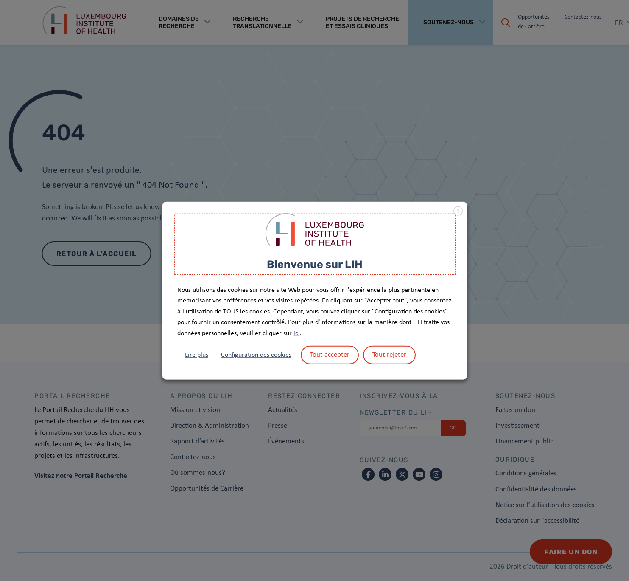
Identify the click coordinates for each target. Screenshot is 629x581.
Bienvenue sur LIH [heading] (315, 264)
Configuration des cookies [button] (256, 354)
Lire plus (196, 354)
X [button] (458, 211)
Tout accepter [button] (329, 354)
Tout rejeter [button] (389, 354)
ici (297, 333)
